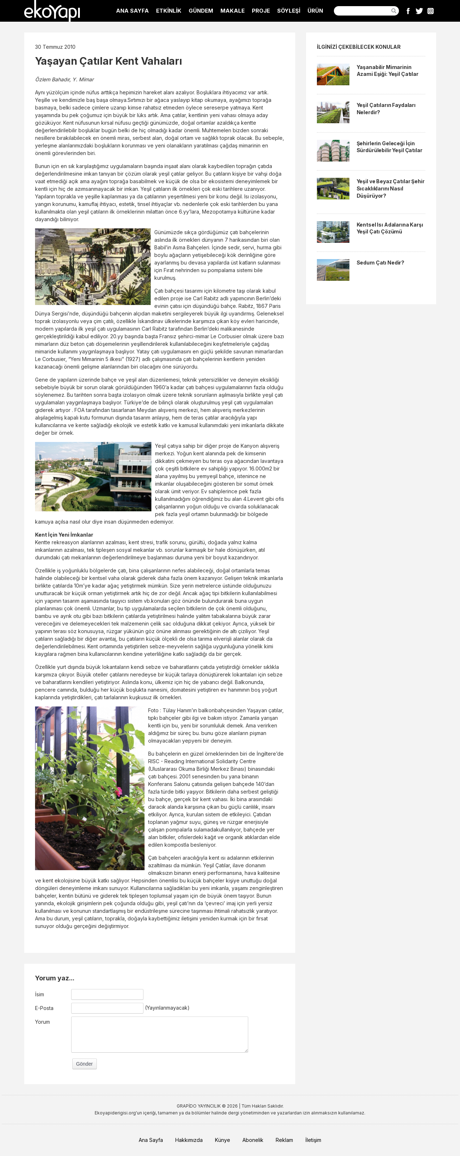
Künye (222, 1140)
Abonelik (252, 1140)
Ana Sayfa (151, 1140)
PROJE (261, 10)
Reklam (284, 1140)
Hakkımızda (189, 1140)
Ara (393, 11)
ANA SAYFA (132, 10)
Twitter (419, 11)
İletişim (313, 1140)
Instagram (430, 11)
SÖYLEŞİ (288, 10)
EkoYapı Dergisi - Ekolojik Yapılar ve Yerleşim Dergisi (52, 11)
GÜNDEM (201, 10)
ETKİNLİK (168, 10)
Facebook (408, 11)
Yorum (42, 1022)
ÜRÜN (315, 10)
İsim (39, 994)
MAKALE (232, 10)
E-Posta (44, 1008)
